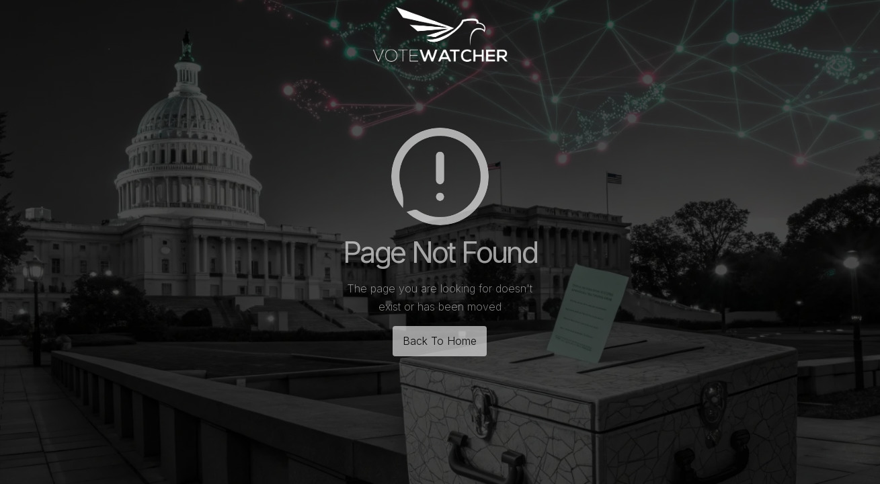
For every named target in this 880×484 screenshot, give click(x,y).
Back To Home (440, 341)
